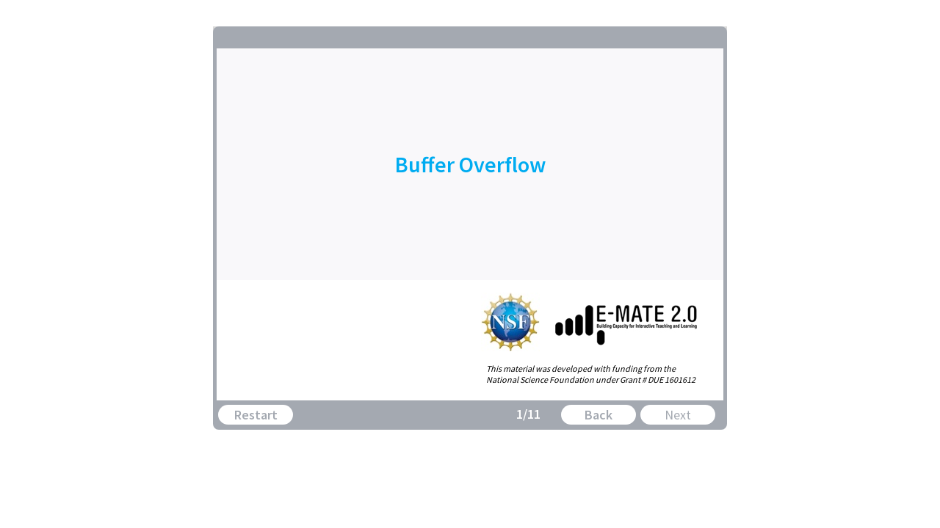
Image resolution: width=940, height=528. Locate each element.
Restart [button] (256, 414)
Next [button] (678, 414)
